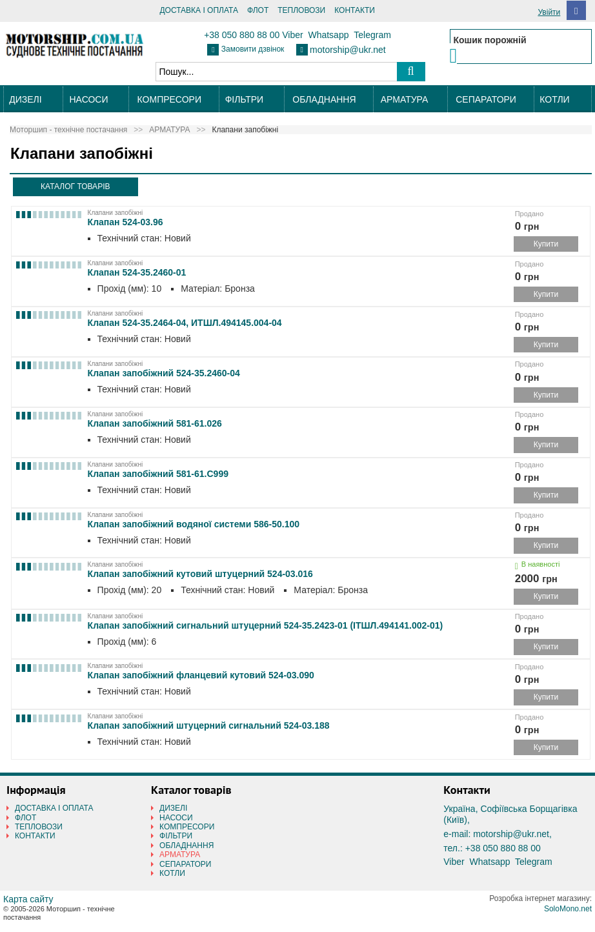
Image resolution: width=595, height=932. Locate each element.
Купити (546, 243)
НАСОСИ (88, 99)
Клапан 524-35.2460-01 (137, 272)
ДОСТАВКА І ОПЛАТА (198, 10)
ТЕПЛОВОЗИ (301, 10)
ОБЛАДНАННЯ (324, 99)
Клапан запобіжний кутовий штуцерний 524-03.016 (200, 574)
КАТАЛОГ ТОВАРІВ (75, 186)
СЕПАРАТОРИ (486, 99)
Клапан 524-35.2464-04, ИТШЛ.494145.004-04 (185, 323)
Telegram (372, 35)
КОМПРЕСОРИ (169, 99)
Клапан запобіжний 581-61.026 (155, 423)
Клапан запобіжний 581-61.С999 (158, 474)
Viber (292, 35)
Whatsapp (328, 35)
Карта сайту (28, 899)
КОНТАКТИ (354, 10)
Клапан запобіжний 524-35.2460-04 (164, 373)
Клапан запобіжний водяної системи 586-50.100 (193, 524)
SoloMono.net (568, 908)
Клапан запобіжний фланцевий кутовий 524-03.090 (201, 675)
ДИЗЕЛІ (25, 99)
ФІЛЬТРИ (244, 99)
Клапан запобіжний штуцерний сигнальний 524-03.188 (209, 725)
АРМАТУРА (405, 99)
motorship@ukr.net (348, 50)
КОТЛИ (554, 99)
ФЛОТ (257, 10)
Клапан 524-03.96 (125, 222)
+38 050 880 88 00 (241, 35)
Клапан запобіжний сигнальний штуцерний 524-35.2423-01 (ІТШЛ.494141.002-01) (265, 625)
